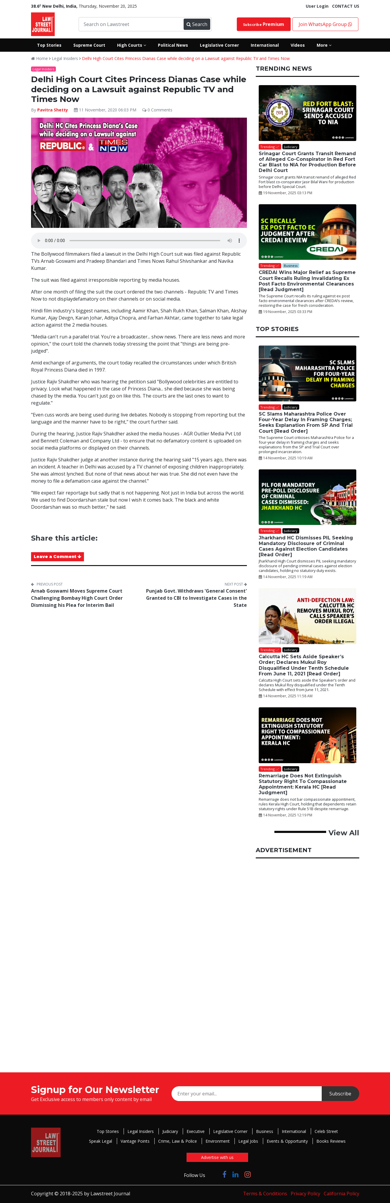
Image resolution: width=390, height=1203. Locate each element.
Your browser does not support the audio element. (139, 241)
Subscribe (263, 24)
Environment (217, 1141)
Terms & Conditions (265, 1193)
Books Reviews (331, 1141)
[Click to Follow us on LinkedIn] (235, 1174)
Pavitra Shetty (52, 110)
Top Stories (108, 1131)
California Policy (341, 1193)
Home (39, 58)
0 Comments (157, 110)
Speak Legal (100, 1141)
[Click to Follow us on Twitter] (213, 1174)
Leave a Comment (57, 556)
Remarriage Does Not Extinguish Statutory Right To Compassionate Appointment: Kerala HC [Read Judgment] (303, 784)
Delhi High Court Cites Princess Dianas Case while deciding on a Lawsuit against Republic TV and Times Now (186, 58)
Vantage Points (135, 1141)
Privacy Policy (305, 1193)
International (294, 1131)
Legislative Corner (230, 1131)
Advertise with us (217, 1157)
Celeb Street (326, 1131)
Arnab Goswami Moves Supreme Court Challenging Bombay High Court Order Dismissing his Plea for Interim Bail (77, 598)
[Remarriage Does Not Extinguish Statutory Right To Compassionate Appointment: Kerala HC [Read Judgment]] (307, 735)
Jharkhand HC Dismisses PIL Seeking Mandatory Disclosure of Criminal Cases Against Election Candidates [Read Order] (306, 546)
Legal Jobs (248, 1141)
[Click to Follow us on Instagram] (248, 1174)
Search (197, 24)
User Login (317, 6)
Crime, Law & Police (177, 1141)
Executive (196, 1131)
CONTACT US (345, 6)
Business (264, 1131)
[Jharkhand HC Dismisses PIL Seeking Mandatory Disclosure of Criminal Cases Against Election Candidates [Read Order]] (307, 497)
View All (343, 833)
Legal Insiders (65, 58)
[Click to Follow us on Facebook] (224, 1174)
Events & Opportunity (287, 1141)
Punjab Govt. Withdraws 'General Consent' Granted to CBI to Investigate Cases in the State (196, 598)
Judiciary (170, 1131)
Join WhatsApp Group (325, 24)
